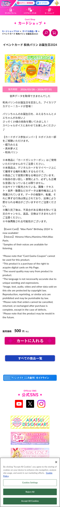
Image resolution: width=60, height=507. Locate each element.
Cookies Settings (30, 482)
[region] (30, 482)
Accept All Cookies (30, 501)
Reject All (30, 492)
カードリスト (42, 3)
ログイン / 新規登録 (25, 3)
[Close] (56, 462)
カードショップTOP (10, 31)
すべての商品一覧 (29, 31)
